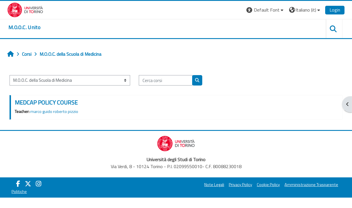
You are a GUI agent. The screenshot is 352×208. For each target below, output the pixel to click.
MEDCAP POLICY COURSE (46, 102)
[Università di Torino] (25, 9)
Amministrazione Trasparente (311, 184)
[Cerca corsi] (165, 80)
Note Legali (214, 184)
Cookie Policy (268, 184)
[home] (24, 27)
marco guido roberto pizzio (54, 111)
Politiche (19, 191)
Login (334, 9)
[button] (266, 9)
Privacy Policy (240, 184)
